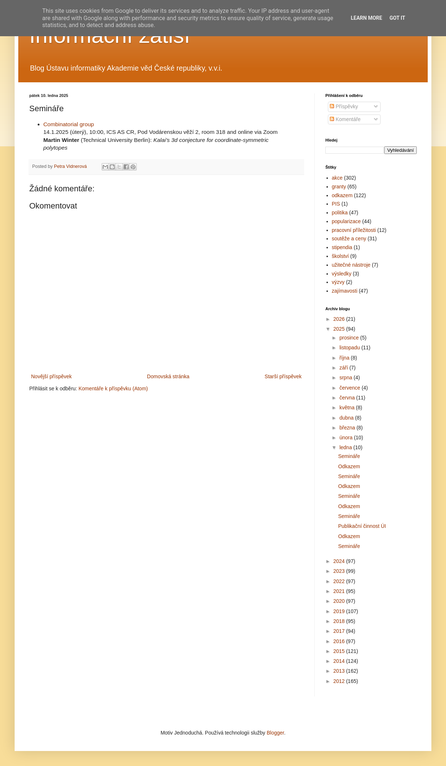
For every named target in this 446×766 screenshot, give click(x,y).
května (347, 407)
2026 (339, 319)
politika (340, 212)
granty (339, 186)
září (344, 368)
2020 (339, 601)
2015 (339, 651)
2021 (339, 591)
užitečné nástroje (351, 265)
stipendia (342, 247)
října (345, 358)
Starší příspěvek (283, 376)
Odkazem (349, 466)
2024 (339, 561)
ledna (346, 447)
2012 (339, 681)
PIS (336, 204)
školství (340, 256)
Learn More (366, 18)
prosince (349, 338)
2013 (339, 671)
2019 (339, 611)
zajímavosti (345, 291)
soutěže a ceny (349, 238)
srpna (346, 377)
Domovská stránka (168, 376)
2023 (339, 571)
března (347, 428)
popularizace (346, 221)
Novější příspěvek (51, 376)
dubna (347, 418)
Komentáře (345, 119)
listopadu (350, 347)
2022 (339, 581)
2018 (339, 621)
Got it (397, 18)
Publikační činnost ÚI (362, 526)
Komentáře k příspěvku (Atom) (113, 388)
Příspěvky (344, 106)
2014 (339, 661)
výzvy (338, 282)
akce (337, 178)
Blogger (275, 733)
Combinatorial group (69, 124)
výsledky (342, 274)
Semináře (349, 456)
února (346, 437)
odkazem (342, 195)
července (350, 388)
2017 (339, 631)
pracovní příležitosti (354, 230)
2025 (339, 329)
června (347, 398)
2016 (339, 641)
